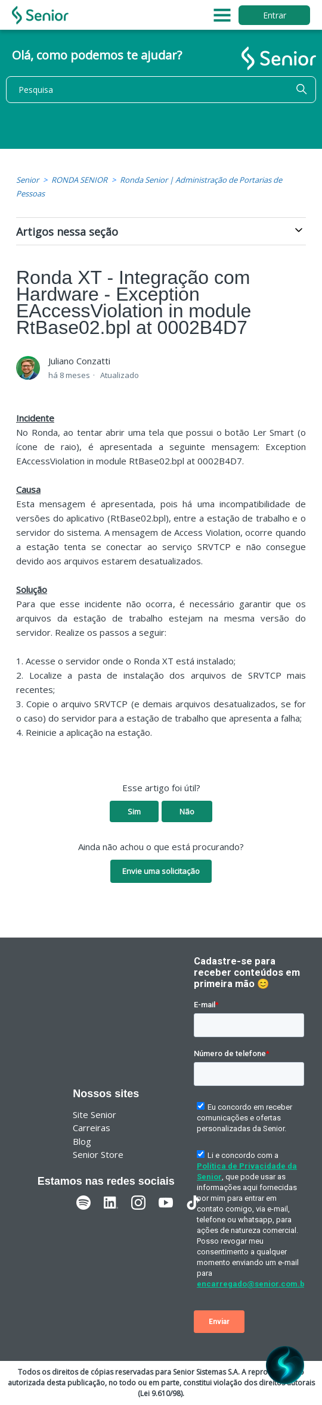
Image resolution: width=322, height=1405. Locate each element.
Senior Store (98, 1154)
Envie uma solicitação (161, 871)
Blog (82, 1141)
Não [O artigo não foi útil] (186, 811)
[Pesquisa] (161, 89)
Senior (27, 179)
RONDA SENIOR (79, 179)
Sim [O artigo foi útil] (134, 811)
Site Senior (94, 1114)
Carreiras (91, 1128)
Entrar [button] (274, 15)
